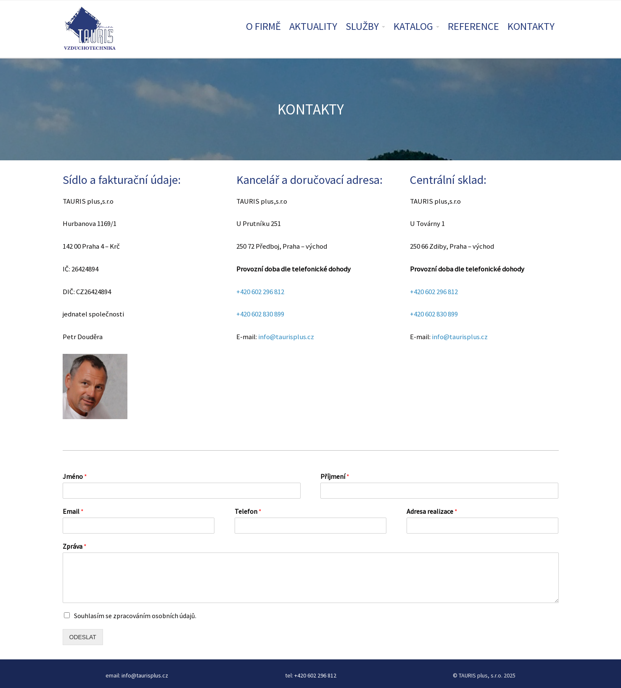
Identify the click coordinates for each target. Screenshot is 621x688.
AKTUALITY (313, 26)
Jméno (75, 476)
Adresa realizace (432, 511)
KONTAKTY (531, 26)
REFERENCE (473, 26)
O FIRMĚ (263, 26)
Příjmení (334, 476)
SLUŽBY (362, 26)
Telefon (248, 511)
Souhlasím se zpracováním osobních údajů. (135, 615)
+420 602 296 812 (260, 291)
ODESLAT (82, 637)
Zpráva (75, 546)
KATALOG (413, 26)
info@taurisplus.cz (286, 336)
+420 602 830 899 (260, 314)
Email (73, 511)
